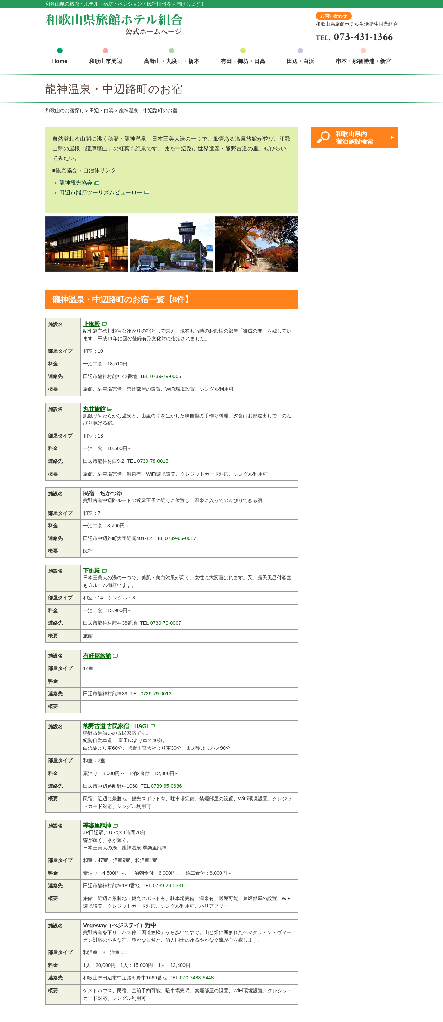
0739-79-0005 (165, 376)
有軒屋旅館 (97, 655)
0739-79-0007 (165, 623)
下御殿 (91, 570)
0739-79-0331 (168, 885)
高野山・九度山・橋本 (171, 61)
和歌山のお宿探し (64, 110)
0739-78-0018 (153, 461)
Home (59, 61)
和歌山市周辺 (105, 61)
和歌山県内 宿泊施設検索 (354, 137)
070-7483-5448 (197, 977)
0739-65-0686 (166, 786)
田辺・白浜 (300, 61)
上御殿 (91, 323)
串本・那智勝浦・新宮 (363, 61)
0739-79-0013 (156, 693)
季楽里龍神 (97, 825)
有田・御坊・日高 (243, 61)
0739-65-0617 (180, 538)
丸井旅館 (94, 408)
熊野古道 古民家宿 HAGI (115, 726)
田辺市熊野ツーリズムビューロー (100, 192)
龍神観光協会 (75, 183)
